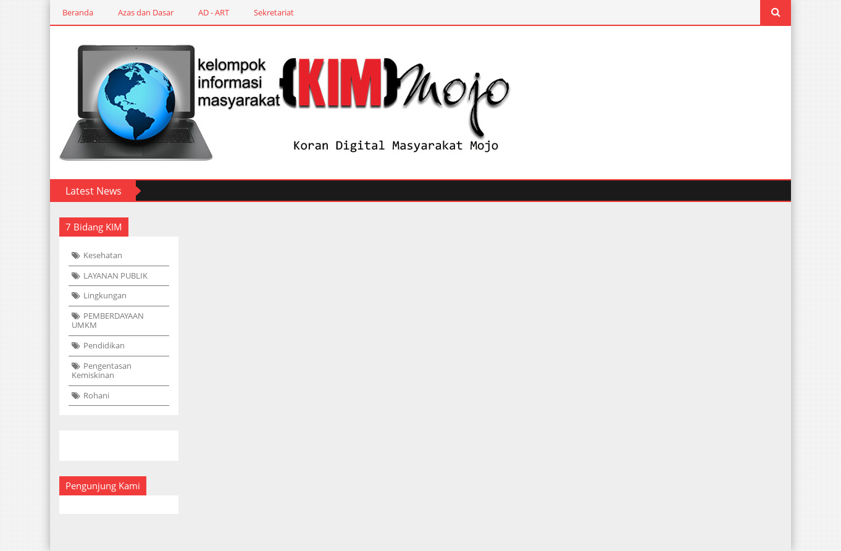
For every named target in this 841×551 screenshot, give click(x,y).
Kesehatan (102, 255)
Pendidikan (104, 345)
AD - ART (213, 12)
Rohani (96, 395)
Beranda (77, 12)
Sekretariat (274, 12)
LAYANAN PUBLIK (115, 275)
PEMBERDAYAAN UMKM (108, 320)
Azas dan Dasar (146, 12)
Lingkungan (105, 295)
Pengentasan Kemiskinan (102, 370)
